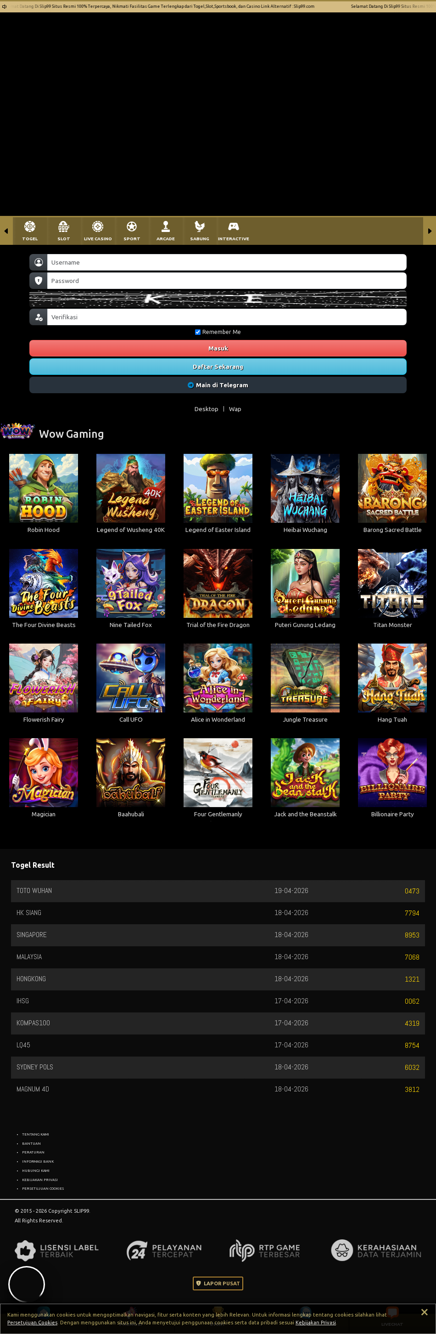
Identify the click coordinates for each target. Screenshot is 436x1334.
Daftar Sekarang (218, 366)
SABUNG (199, 238)
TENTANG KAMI (35, 1134)
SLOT (63, 238)
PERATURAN (33, 1152)
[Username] (227, 262)
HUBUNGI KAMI (36, 1170)
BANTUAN (31, 1143)
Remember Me (218, 332)
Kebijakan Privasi (316, 1322)
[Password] (227, 280)
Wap (235, 409)
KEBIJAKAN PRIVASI (40, 1179)
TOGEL (30, 238)
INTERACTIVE (233, 238)
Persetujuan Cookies (32, 1322)
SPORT (131, 238)
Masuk (218, 348)
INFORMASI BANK (38, 1161)
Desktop (206, 409)
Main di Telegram (218, 385)
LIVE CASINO (98, 238)
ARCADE (166, 238)
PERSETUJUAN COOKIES (43, 1188)
